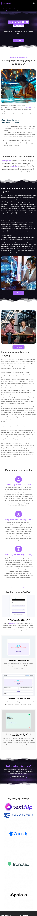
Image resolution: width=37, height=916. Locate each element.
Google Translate (15, 166)
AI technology (28, 107)
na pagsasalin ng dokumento (22, 221)
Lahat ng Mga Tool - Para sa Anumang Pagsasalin (18, 8)
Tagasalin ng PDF (5, 10)
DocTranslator (5, 8)
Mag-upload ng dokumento (18, 776)
